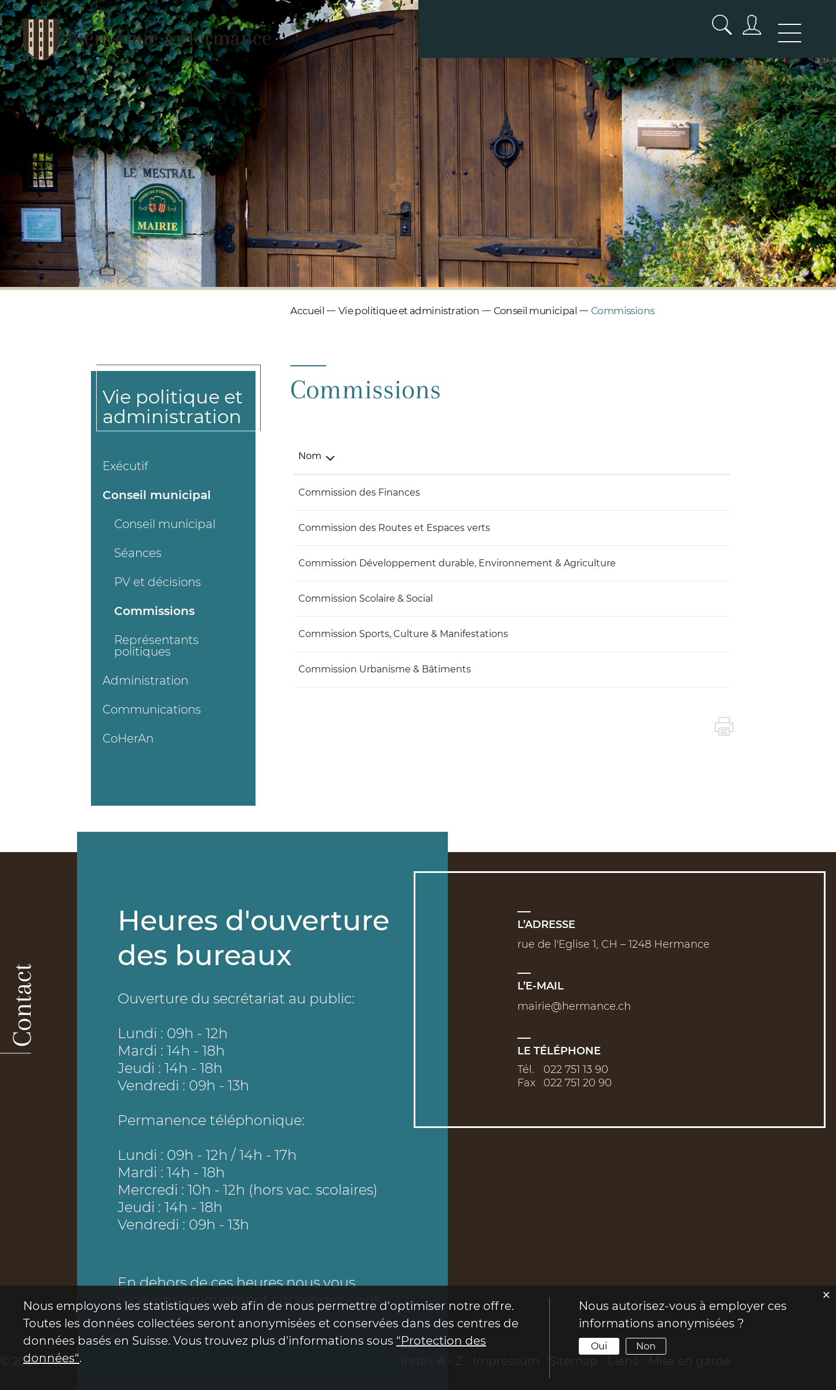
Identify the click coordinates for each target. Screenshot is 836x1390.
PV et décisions (157, 582)
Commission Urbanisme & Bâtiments (384, 669)
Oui (599, 1346)
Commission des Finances (359, 492)
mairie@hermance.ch (574, 1006)
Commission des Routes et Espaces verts (394, 527)
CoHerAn (128, 738)
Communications (152, 709)
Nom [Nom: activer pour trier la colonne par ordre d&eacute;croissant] (310, 455)
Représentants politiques (156, 645)
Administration (145, 680)
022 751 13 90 (575, 1069)
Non (646, 1346)
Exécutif (125, 466)
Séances (138, 553)
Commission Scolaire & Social (365, 598)
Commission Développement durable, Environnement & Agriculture (457, 563)
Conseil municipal (157, 495)
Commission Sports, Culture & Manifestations (403, 633)
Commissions (154, 611)
